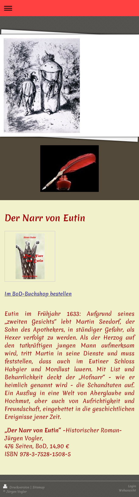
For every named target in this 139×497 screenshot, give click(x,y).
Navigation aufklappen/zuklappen (69, 8)
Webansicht (127, 490)
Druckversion (16, 487)
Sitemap (39, 487)
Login (132, 486)
